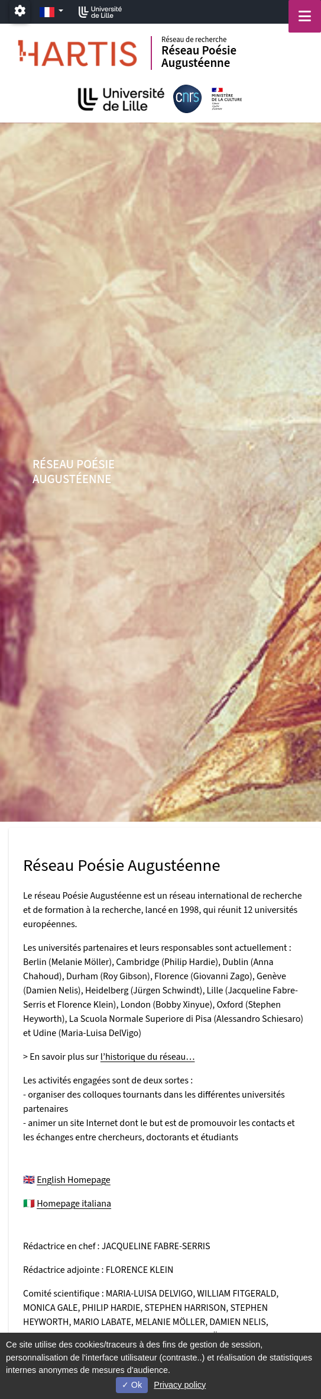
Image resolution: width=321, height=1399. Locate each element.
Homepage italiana (74, 1203)
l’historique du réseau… (147, 1056)
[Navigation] (304, 16)
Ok (132, 1385)
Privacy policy (180, 1385)
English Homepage (74, 1179)
